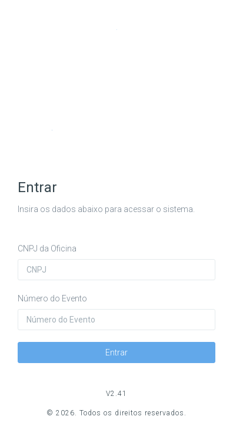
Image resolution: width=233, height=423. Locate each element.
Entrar (116, 352)
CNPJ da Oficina (47, 248)
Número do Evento (52, 298)
